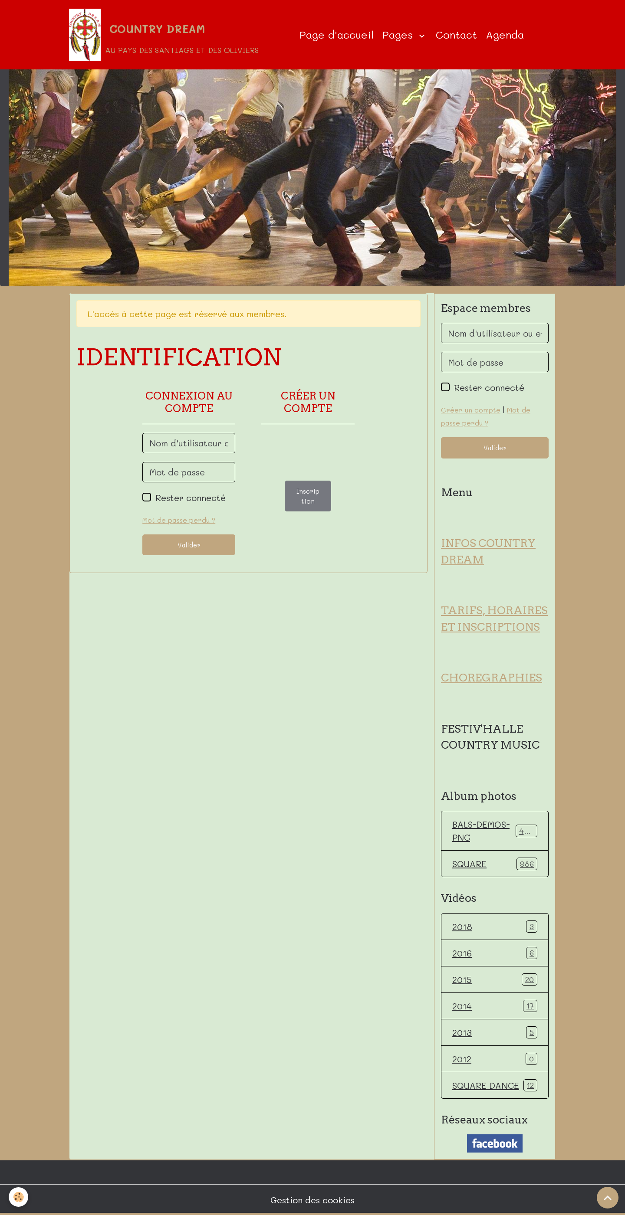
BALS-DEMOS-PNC (494, 831)
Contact (456, 34)
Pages (399, 34)
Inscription (307, 496)
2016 (494, 953)
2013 (494, 1032)
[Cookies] (18, 1197)
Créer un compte (470, 409)
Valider (189, 544)
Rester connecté (190, 497)
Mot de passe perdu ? (178, 519)
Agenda (505, 34)
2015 (494, 979)
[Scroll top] (607, 1197)
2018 (494, 926)
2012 (494, 1059)
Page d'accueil (336, 34)
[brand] (164, 35)
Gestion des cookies (312, 1199)
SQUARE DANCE (494, 1085)
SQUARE (494, 864)
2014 (494, 1006)
